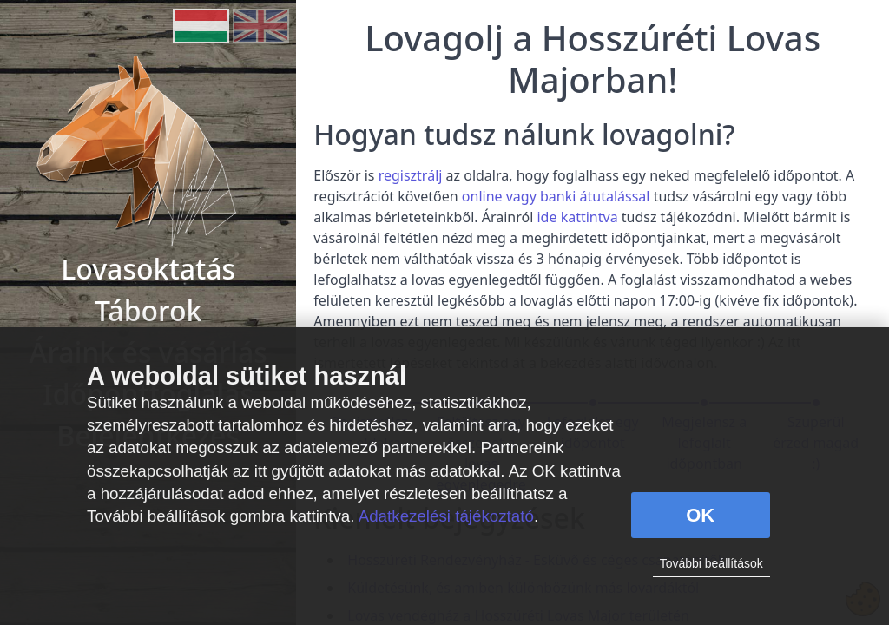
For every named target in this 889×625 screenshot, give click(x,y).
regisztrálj (411, 175)
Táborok (148, 310)
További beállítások (711, 563)
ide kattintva (577, 217)
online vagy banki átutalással (556, 196)
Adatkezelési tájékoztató (446, 516)
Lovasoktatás (148, 268)
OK (700, 515)
